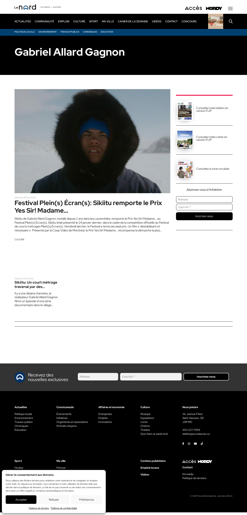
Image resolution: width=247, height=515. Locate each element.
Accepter (21, 500)
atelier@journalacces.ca (196, 436)
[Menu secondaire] (230, 9)
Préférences (86, 500)
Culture (19, 241)
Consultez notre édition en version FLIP (212, 110)
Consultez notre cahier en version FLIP (211, 139)
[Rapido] (215, 22)
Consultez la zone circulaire (212, 169)
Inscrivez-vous (204, 217)
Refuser (54, 500)
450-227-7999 (191, 432)
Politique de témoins (39, 508)
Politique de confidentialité (64, 508)
